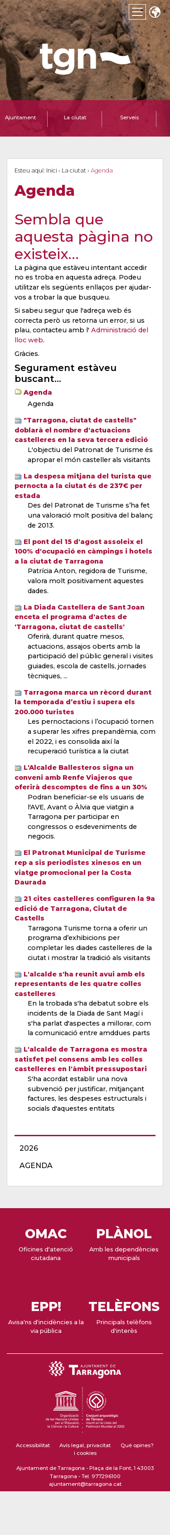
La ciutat (74, 170)
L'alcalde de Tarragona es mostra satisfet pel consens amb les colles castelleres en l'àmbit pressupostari (81, 1059)
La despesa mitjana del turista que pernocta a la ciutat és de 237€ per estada (83, 486)
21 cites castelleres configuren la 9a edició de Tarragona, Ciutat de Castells (85, 908)
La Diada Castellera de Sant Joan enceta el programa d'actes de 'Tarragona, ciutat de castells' (80, 617)
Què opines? (137, 1445)
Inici (51, 170)
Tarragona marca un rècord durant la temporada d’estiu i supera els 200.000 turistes (83, 702)
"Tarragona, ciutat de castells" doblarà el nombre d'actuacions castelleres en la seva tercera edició (81, 430)
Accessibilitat (33, 1445)
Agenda (38, 392)
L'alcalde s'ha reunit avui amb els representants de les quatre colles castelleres (80, 984)
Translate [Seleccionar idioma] (154, 13)
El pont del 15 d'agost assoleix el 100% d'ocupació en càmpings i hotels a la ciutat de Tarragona (83, 551)
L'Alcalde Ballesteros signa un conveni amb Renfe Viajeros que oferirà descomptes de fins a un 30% (81, 777)
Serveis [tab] (129, 117)
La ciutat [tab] (75, 117)
